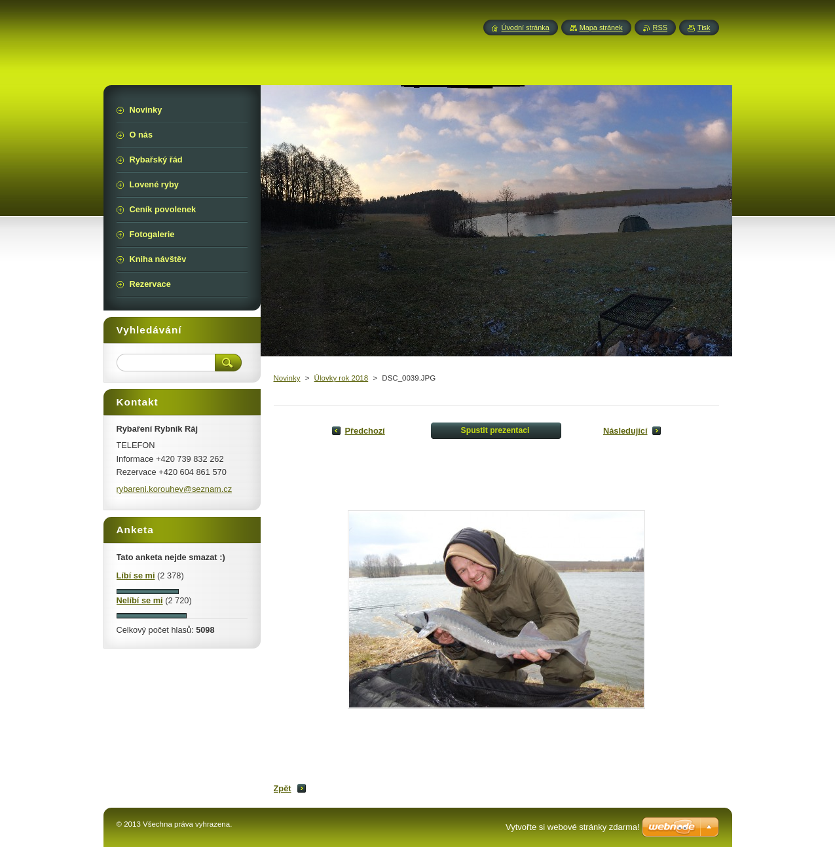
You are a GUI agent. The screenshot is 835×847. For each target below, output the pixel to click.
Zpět (282, 788)
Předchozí (365, 431)
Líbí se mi (136, 575)
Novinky (287, 378)
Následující (625, 431)
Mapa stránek (601, 27)
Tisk (704, 27)
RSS (660, 27)
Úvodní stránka (525, 27)
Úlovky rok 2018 (341, 378)
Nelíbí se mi (140, 600)
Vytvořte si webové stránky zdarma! (573, 827)
